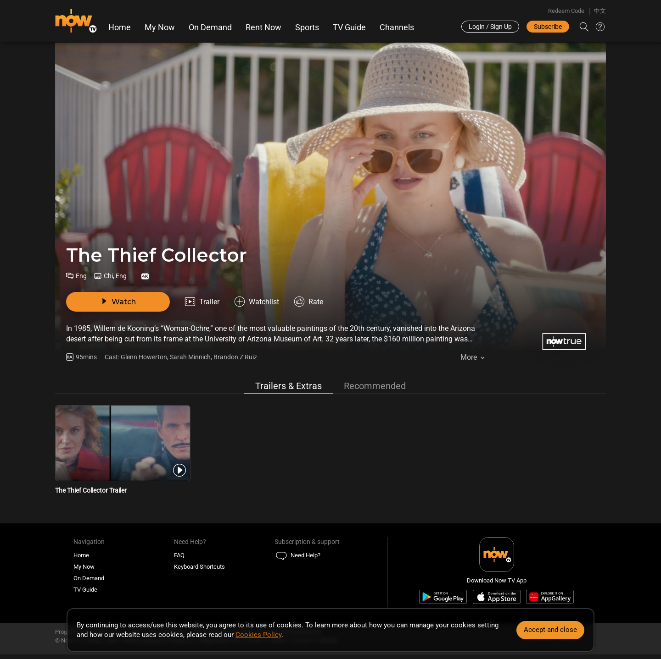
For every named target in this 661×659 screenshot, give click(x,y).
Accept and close (550, 630)
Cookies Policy (258, 635)
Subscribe (548, 26)
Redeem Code (566, 10)
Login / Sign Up (490, 26)
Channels (397, 27)
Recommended (375, 385)
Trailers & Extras (288, 385)
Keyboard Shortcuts (199, 566)
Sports (307, 27)
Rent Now (263, 27)
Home (119, 27)
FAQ (179, 555)
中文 (600, 10)
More (468, 357)
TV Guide (349, 27)
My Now (160, 27)
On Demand (210, 27)
